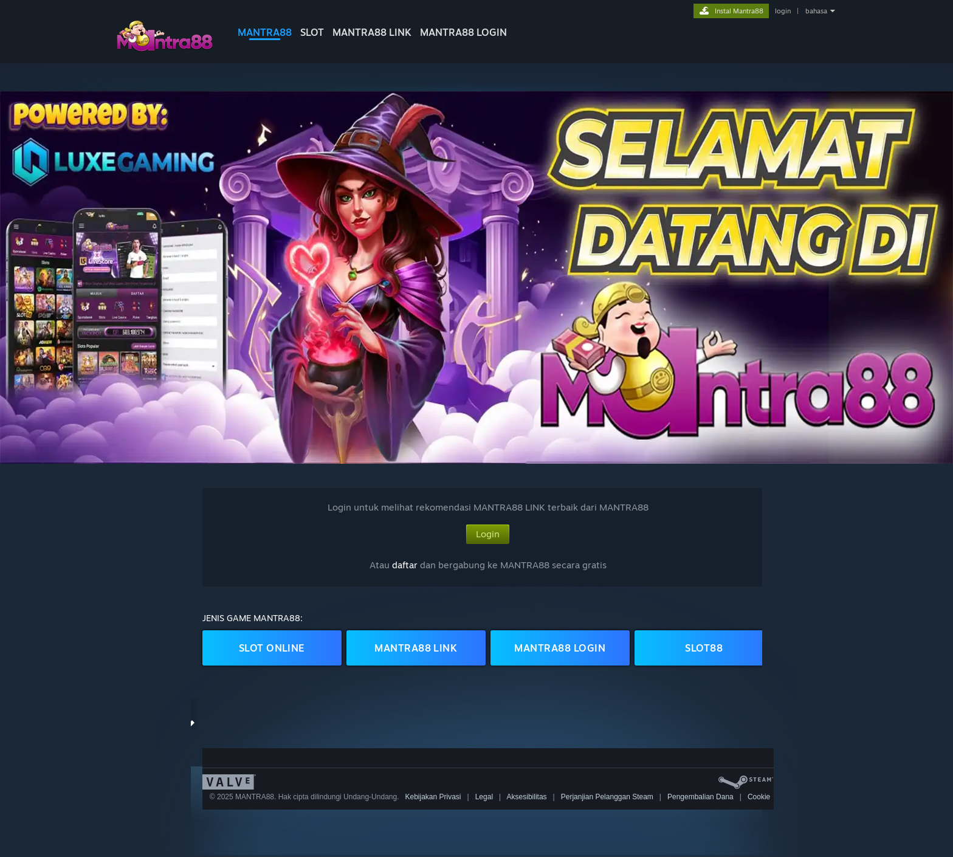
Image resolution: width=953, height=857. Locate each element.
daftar (405, 565)
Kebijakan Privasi (433, 797)
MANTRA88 (265, 32)
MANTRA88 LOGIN (463, 32)
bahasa (816, 11)
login (783, 11)
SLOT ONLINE (272, 648)
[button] (476, 277)
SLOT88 (704, 648)
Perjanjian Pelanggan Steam (607, 797)
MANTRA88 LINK (371, 32)
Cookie (759, 797)
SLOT (312, 32)
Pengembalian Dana (700, 797)
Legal (484, 797)
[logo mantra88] (163, 51)
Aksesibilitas (527, 797)
